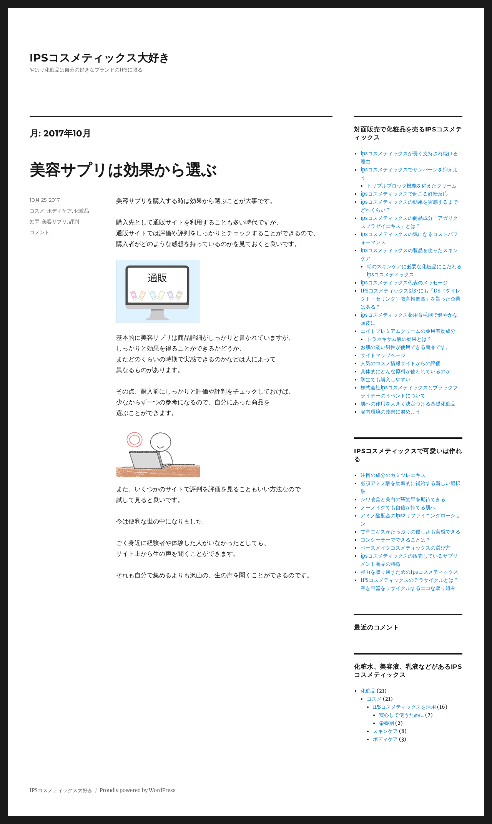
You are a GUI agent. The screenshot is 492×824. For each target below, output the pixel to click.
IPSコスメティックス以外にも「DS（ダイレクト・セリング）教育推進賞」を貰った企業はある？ (410, 298)
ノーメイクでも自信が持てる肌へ (398, 507)
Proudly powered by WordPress (138, 790)
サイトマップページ (383, 355)
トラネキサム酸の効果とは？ (399, 339)
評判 (74, 221)
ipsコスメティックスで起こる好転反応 (404, 194)
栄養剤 (386, 723)
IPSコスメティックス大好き (100, 57)
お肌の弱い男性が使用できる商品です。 (405, 347)
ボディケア (59, 211)
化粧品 (81, 211)
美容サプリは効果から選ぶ (123, 169)
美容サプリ (54, 221)
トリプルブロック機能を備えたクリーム (412, 186)
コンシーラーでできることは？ (395, 540)
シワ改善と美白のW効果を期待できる (403, 499)
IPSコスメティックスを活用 (404, 707)
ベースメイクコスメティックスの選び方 (405, 548)
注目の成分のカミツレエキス (393, 475)
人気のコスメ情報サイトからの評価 (400, 363)
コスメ (37, 211)
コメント (40, 232)
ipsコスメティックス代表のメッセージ (404, 282)
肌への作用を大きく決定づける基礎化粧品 (408, 403)
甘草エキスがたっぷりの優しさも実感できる (410, 531)
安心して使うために (401, 715)
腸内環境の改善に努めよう (391, 412)
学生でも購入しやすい (386, 379)
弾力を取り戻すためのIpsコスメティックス (409, 572)
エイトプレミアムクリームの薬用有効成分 (408, 331)
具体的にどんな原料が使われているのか (405, 371)
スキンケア (385, 731)
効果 (35, 221)
